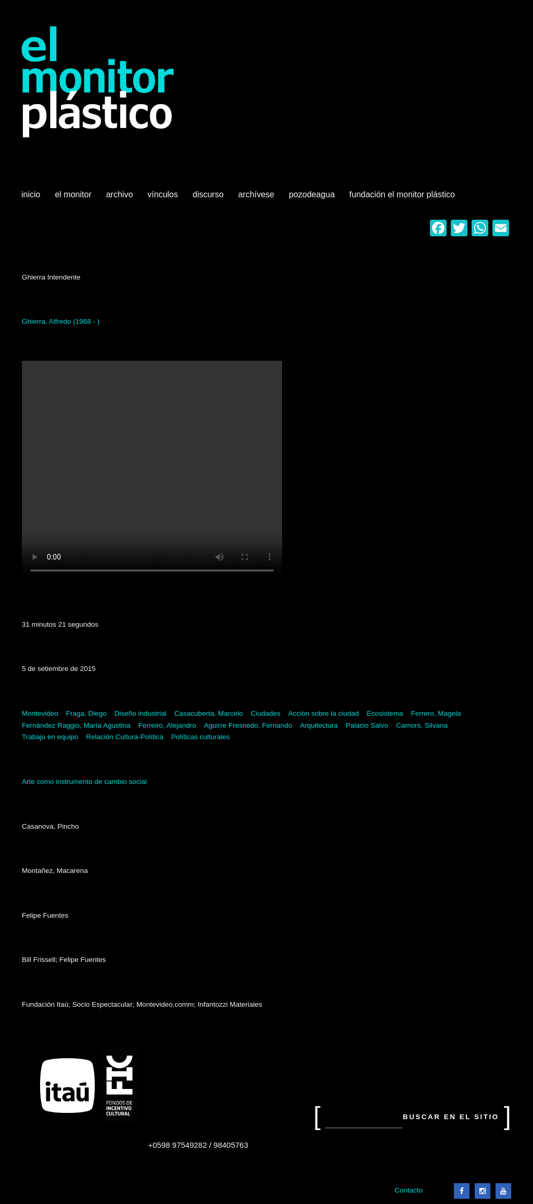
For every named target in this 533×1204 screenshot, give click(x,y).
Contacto (409, 1190)
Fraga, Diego (86, 713)
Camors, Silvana (422, 725)
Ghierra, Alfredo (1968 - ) (60, 321)
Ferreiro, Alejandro (167, 725)
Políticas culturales (200, 737)
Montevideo (40, 713)
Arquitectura (319, 725)
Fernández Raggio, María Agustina (76, 725)
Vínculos (163, 198)
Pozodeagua (313, 198)
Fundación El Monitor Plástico (402, 194)
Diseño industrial (141, 713)
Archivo (120, 198)
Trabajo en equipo (50, 737)
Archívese (256, 194)
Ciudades (266, 713)
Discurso (208, 194)
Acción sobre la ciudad (323, 713)
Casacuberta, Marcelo (208, 713)
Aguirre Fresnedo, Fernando (248, 725)
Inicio (30, 194)
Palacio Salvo (367, 725)
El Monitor (74, 198)
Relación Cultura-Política (124, 737)
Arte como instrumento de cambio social (84, 781)
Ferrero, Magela (436, 713)
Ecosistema (385, 713)
